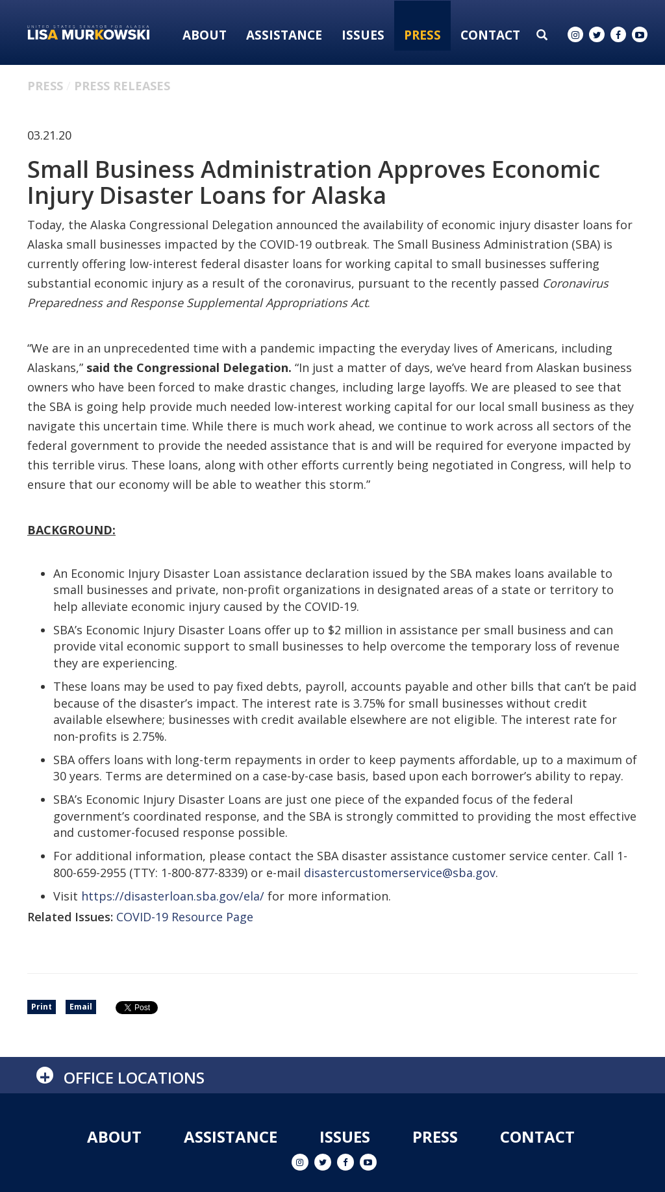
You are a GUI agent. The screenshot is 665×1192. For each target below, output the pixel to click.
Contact (490, 35)
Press (422, 35)
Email (80, 1006)
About (204, 35)
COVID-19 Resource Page (184, 917)
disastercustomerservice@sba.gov (400, 872)
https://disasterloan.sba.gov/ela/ (172, 896)
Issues (363, 35)
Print (41, 1006)
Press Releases (122, 85)
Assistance (284, 35)
